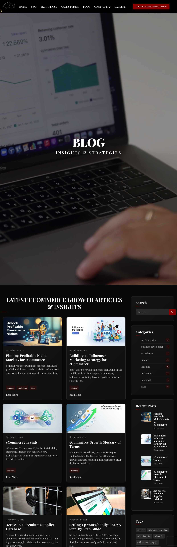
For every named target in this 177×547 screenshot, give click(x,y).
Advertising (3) (143, 536)
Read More (12, 394)
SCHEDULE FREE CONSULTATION (151, 6)
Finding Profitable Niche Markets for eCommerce (161, 419)
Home (23, 6)
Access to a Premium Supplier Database (159, 494)
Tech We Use (48, 6)
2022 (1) (140, 530)
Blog (86, 6)
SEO (33, 6)
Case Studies (70, 6)
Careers (120, 6)
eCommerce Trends (160, 458)
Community (102, 6)
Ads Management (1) (158, 530)
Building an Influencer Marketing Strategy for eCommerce (160, 441)
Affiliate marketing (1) (147, 542)
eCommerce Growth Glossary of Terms (160, 475)
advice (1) (159, 536)
